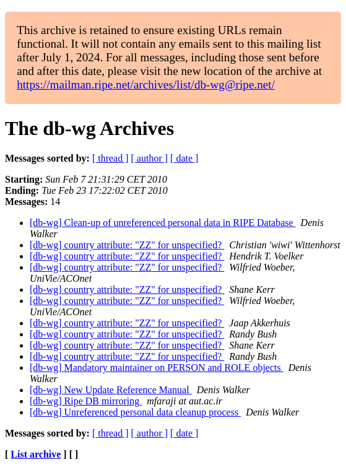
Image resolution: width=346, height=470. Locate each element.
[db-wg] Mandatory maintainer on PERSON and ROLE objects (156, 367)
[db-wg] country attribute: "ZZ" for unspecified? (127, 245)
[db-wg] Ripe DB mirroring (86, 401)
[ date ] (184, 158)
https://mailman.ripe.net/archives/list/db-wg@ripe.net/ (146, 84)
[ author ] (149, 158)
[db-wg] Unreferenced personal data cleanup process (135, 412)
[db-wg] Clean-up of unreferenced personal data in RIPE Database (163, 222)
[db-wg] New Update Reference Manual (111, 390)
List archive (36, 454)
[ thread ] (110, 158)
